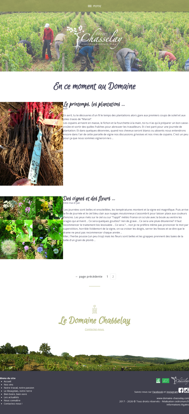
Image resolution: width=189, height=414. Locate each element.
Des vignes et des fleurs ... (89, 198)
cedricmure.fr (182, 401)
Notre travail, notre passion (19, 387)
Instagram (172, 391)
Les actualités (11, 397)
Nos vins (8, 384)
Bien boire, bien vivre (15, 394)
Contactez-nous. (94, 331)
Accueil (7, 381)
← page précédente (88, 276)
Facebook (157, 391)
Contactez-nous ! (13, 403)
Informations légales (178, 404)
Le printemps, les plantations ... (94, 104)
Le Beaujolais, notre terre (18, 390)
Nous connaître (12, 400)
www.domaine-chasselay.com (173, 398)
